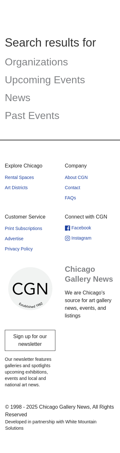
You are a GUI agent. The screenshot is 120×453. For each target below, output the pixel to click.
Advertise (14, 238)
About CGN (76, 177)
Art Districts (16, 187)
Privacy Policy (19, 249)
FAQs (70, 198)
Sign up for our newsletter (30, 340)
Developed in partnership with (51, 425)
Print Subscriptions (23, 228)
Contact (72, 187)
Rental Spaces (19, 177)
